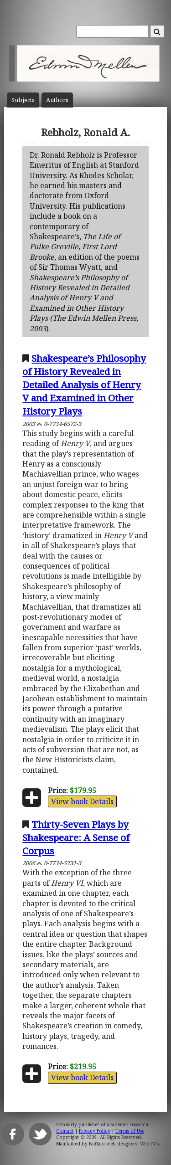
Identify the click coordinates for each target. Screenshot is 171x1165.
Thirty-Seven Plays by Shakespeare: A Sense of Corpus (76, 837)
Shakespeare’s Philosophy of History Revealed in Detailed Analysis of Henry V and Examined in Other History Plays (84, 384)
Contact (65, 1131)
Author (57, 100)
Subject (23, 100)
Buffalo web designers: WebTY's (124, 1143)
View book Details (82, 801)
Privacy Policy (94, 1131)
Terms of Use (129, 1131)
